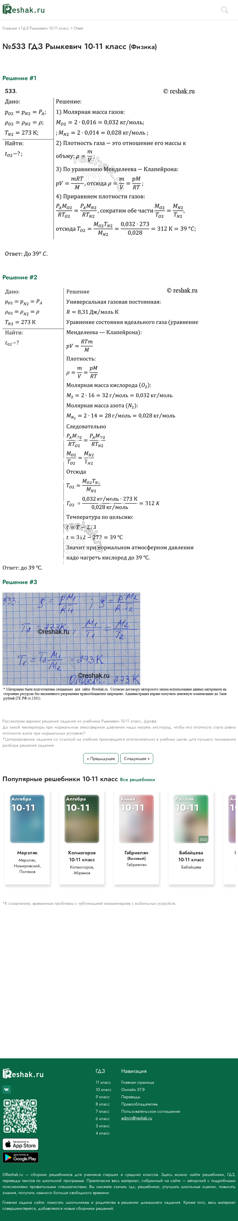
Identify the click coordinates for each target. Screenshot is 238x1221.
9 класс (103, 1097)
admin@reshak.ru (136, 1118)
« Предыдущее (101, 758)
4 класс (103, 1133)
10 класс (104, 1089)
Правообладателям (139, 1104)
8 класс (103, 1104)
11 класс (103, 1082)
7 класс (102, 1111)
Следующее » (137, 758)
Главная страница (137, 1082)
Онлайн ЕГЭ (133, 1089)
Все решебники (137, 779)
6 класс (103, 1118)
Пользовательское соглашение (150, 1111)
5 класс (103, 1126)
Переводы (130, 1097)
